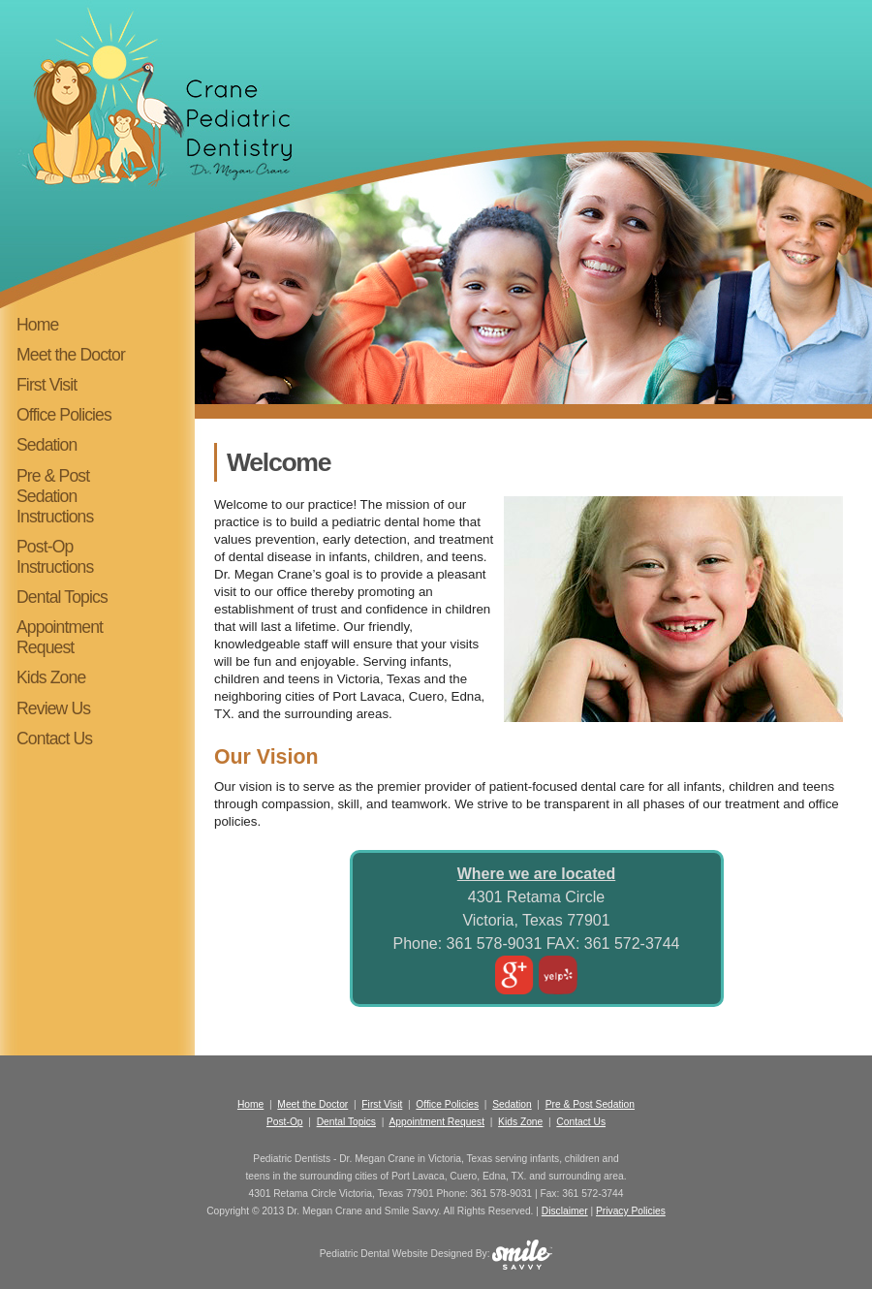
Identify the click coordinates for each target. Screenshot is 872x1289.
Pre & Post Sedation (590, 1104)
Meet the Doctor (70, 354)
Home (37, 324)
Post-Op (284, 1121)
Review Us (53, 708)
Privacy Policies (631, 1211)
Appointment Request (59, 637)
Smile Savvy (412, 1211)
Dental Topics (62, 597)
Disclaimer (565, 1211)
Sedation (46, 445)
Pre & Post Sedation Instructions (54, 496)
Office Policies (63, 414)
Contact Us (54, 738)
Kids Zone (50, 677)
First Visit (46, 384)
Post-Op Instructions (54, 557)
